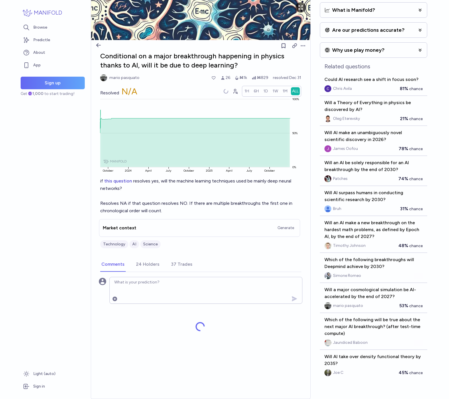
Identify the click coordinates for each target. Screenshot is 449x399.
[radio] (246, 91)
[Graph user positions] (235, 91)
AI (134, 244)
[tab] (113, 264)
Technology (114, 244)
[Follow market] (283, 45)
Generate (285, 227)
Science (150, 244)
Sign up (53, 83)
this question (118, 181)
